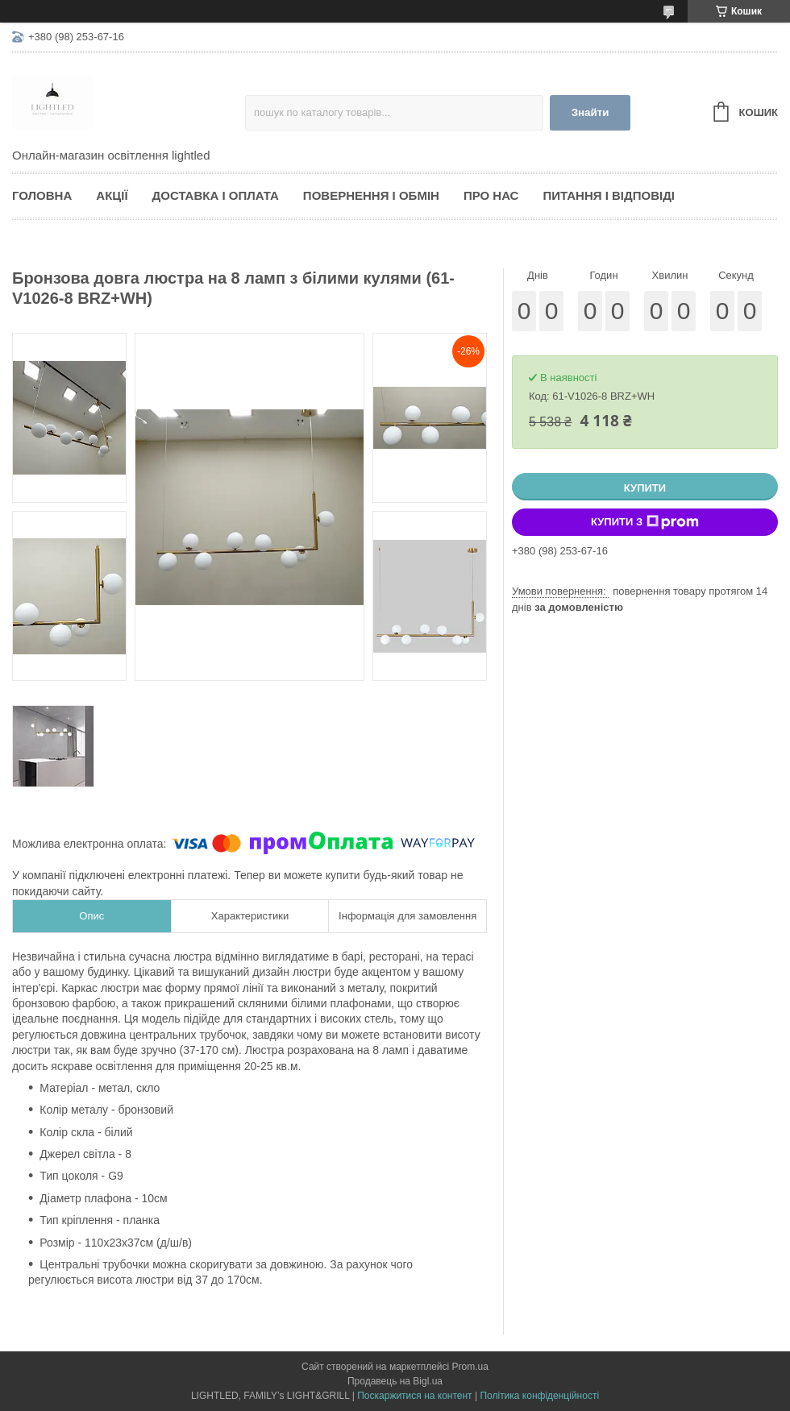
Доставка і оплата (215, 195)
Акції (111, 195)
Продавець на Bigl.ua (395, 1381)
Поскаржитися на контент (414, 1395)
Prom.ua (470, 1366)
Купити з (645, 522)
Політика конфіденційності (539, 1395)
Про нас (491, 195)
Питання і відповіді (609, 195)
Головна (42, 195)
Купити (645, 488)
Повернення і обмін (371, 195)
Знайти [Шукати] (590, 112)
